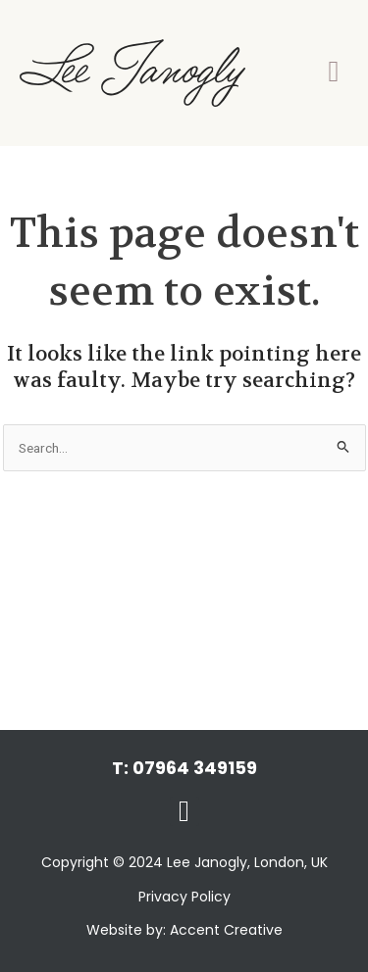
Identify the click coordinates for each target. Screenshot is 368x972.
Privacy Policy (184, 896)
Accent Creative (226, 930)
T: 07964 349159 (184, 767)
